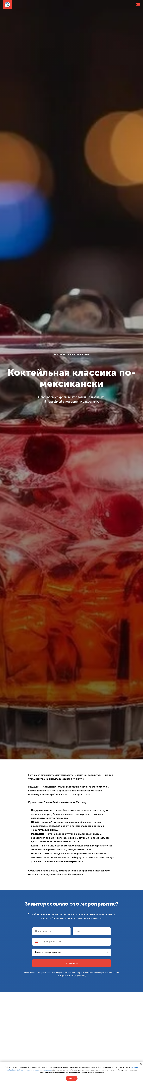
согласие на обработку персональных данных (86, 973)
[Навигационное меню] (138, 4)
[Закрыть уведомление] (141, 1064)
